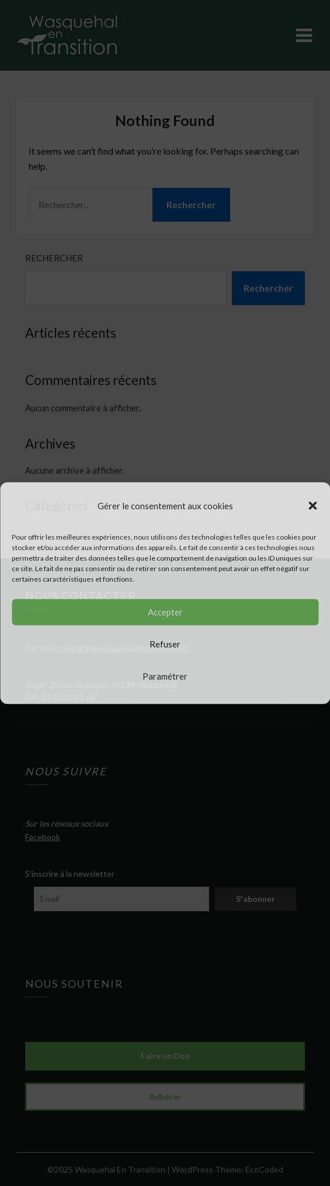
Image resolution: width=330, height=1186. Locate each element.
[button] (312, 505)
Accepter (165, 612)
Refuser (165, 644)
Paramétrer (165, 676)
